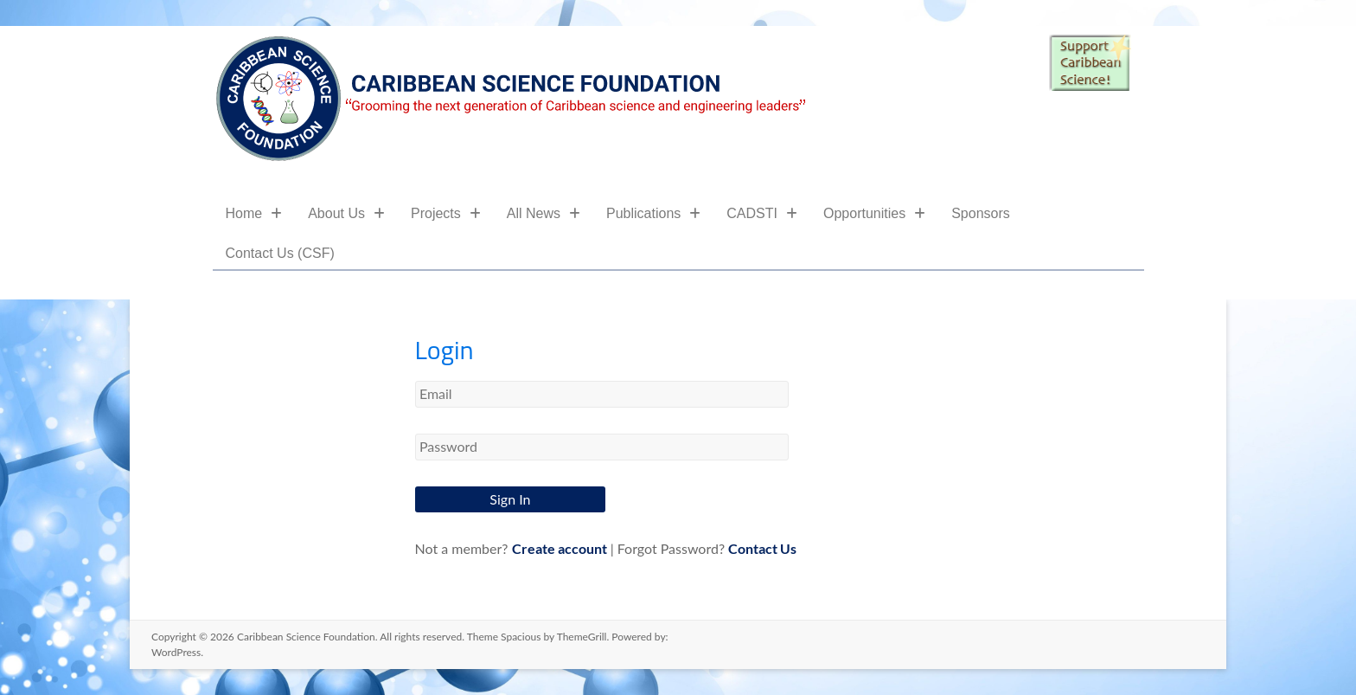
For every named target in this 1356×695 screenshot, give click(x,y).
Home (254, 213)
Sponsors (980, 213)
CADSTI (761, 213)
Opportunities (874, 213)
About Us (346, 213)
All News (543, 213)
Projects (446, 213)
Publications (653, 213)
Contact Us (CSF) (280, 253)
